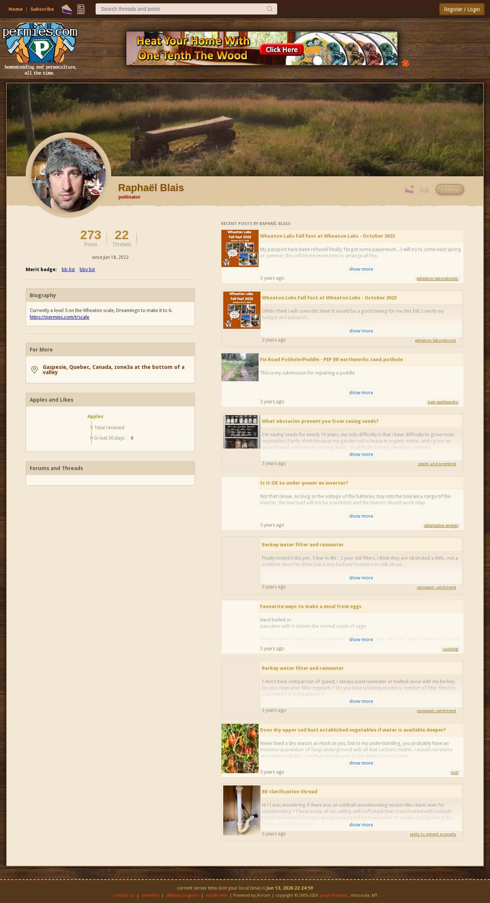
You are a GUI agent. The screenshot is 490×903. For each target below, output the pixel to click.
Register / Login (462, 9)
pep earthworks (443, 402)
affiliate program (182, 895)
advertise (150, 895)
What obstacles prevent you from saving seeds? (320, 421)
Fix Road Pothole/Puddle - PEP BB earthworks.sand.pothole (331, 359)
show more (361, 269)
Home (16, 9)
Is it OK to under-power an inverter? (304, 483)
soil (454, 772)
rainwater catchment (436, 587)
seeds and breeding (437, 464)
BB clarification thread (289, 791)
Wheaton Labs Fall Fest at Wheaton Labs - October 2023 (327, 236)
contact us (124, 895)
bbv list (87, 269)
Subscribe (42, 9)
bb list (68, 269)
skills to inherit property (433, 834)
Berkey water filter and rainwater (303, 544)
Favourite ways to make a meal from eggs (311, 606)
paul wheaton (334, 895)
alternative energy (441, 525)
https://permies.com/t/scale (59, 317)
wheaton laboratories (437, 278)
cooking (450, 649)
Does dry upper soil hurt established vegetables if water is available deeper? (353, 730)
